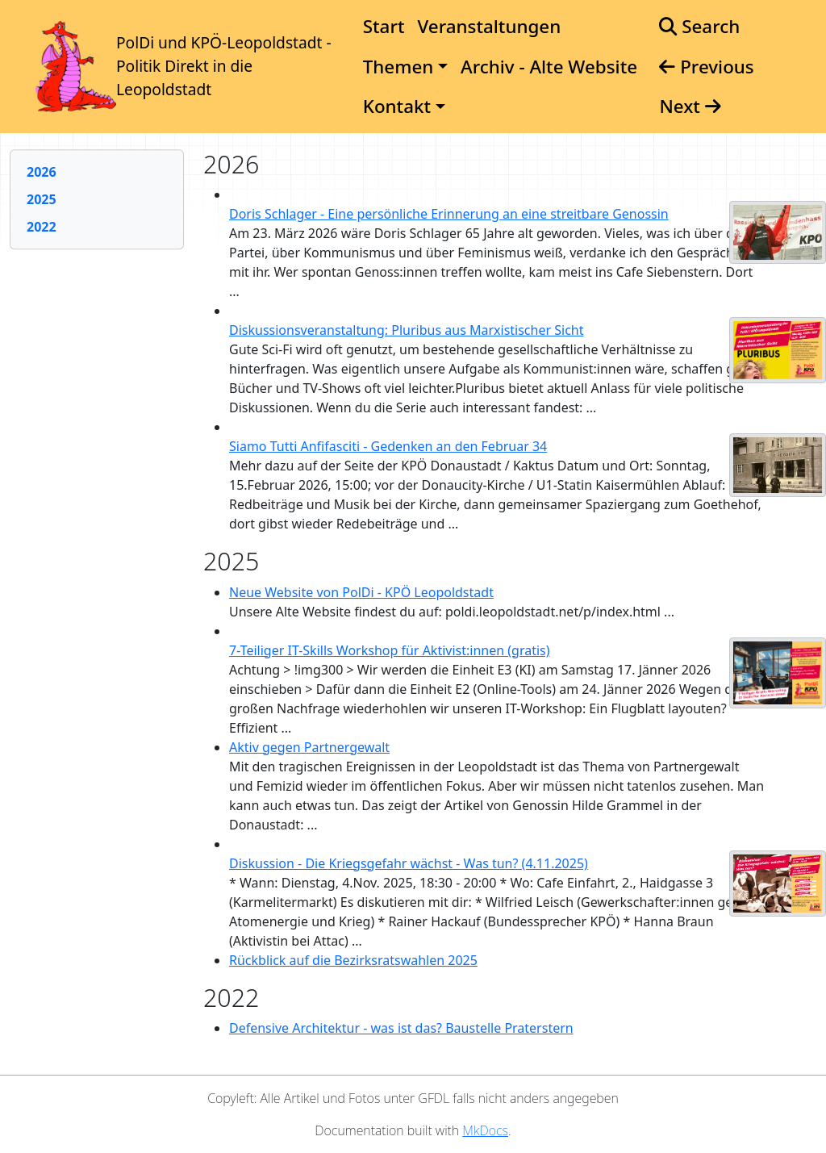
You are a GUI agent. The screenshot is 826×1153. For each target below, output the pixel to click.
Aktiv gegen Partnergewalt (309, 747)
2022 (41, 227)
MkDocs (485, 1130)
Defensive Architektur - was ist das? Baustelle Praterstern (401, 1028)
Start (384, 26)
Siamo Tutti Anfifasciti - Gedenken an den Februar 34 (388, 446)
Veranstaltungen (489, 26)
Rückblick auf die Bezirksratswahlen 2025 (353, 960)
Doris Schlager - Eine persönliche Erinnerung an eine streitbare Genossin (449, 214)
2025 (41, 199)
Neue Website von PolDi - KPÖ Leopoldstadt (361, 592)
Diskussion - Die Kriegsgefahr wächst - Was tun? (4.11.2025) (408, 863)
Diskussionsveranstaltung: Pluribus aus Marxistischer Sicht (406, 330)
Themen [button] (398, 66)
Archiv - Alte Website (549, 66)
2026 (41, 172)
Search (699, 26)
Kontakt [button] (397, 106)
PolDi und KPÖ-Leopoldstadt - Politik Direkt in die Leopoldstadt (224, 65)
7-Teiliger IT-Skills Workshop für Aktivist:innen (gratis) (389, 650)
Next (689, 106)
